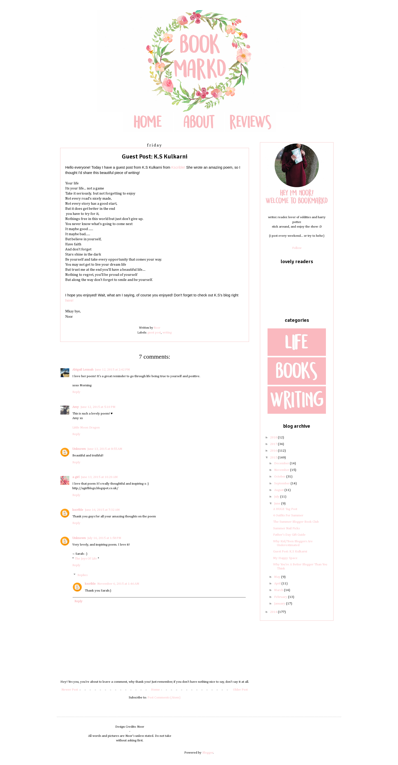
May (277, 577)
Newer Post (69, 689)
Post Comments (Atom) (163, 697)
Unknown (79, 449)
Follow (297, 248)
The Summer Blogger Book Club (296, 521)
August (279, 490)
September (282, 483)
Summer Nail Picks (286, 528)
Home (155, 689)
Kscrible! (178, 167)
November (282, 470)
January (280, 603)
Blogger (207, 752)
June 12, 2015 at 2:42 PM (112, 369)
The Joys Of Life (86, 558)
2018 (274, 437)
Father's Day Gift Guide (289, 534)
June (277, 503)
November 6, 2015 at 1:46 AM (118, 583)
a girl (75, 477)
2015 (274, 457)
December (282, 463)
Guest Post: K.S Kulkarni (290, 551)
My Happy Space (285, 558)
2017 (274, 444)
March (279, 590)
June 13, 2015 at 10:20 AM (99, 477)
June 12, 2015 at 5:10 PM (97, 407)
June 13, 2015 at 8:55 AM (104, 449)
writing (167, 332)
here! (69, 300)
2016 (274, 450)
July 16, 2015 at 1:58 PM (104, 538)
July (277, 496)
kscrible (77, 510)
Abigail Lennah (82, 369)
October (280, 476)
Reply (76, 392)
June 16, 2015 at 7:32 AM (102, 510)
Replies (82, 575)
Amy (75, 407)
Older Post (240, 689)
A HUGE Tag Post (285, 509)
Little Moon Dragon (86, 427)
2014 (274, 612)
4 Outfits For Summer (288, 515)
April (277, 583)
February (281, 597)
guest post (154, 332)
